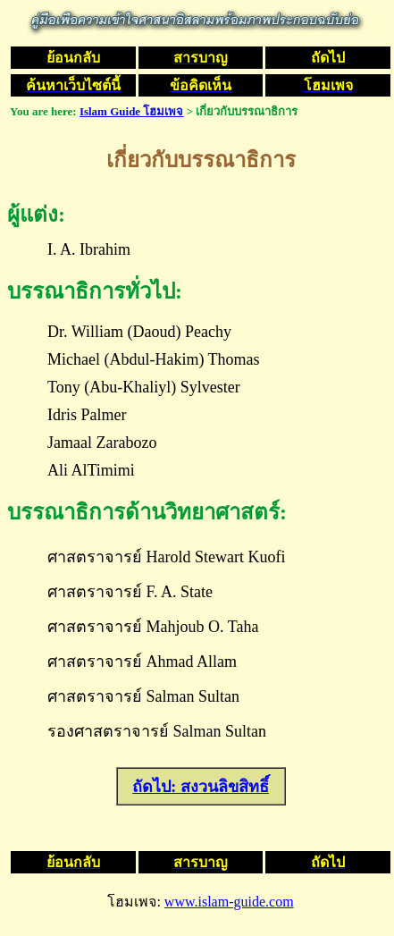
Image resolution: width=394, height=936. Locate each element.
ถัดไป (151, 787)
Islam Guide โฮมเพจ (132, 111)
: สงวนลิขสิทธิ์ (220, 787)
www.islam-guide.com (229, 901)
